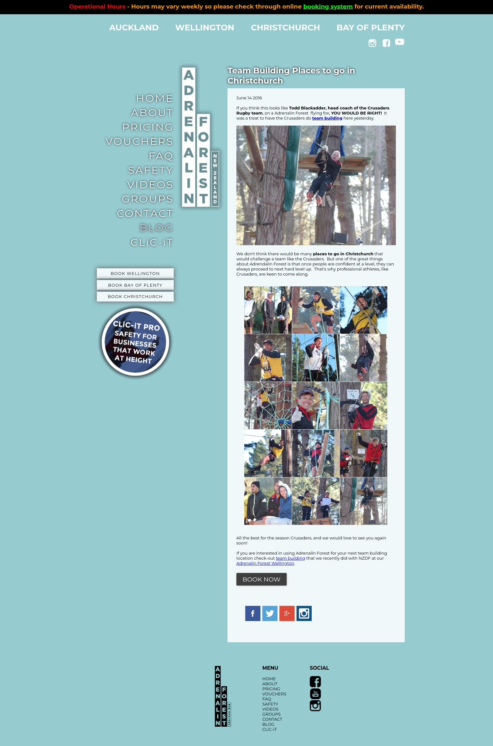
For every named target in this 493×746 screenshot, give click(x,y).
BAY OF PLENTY (371, 27)
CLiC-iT (152, 242)
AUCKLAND (134, 27)
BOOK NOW (262, 579)
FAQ (161, 156)
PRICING (148, 127)
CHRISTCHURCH (285, 27)
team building (290, 558)
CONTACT (145, 213)
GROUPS (148, 199)
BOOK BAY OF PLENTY (135, 285)
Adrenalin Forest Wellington (265, 563)
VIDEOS (150, 184)
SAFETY (151, 170)
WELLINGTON (204, 27)
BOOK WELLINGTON (135, 273)
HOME (155, 98)
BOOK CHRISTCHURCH (135, 296)
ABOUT (152, 112)
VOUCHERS (139, 141)
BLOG (156, 227)
